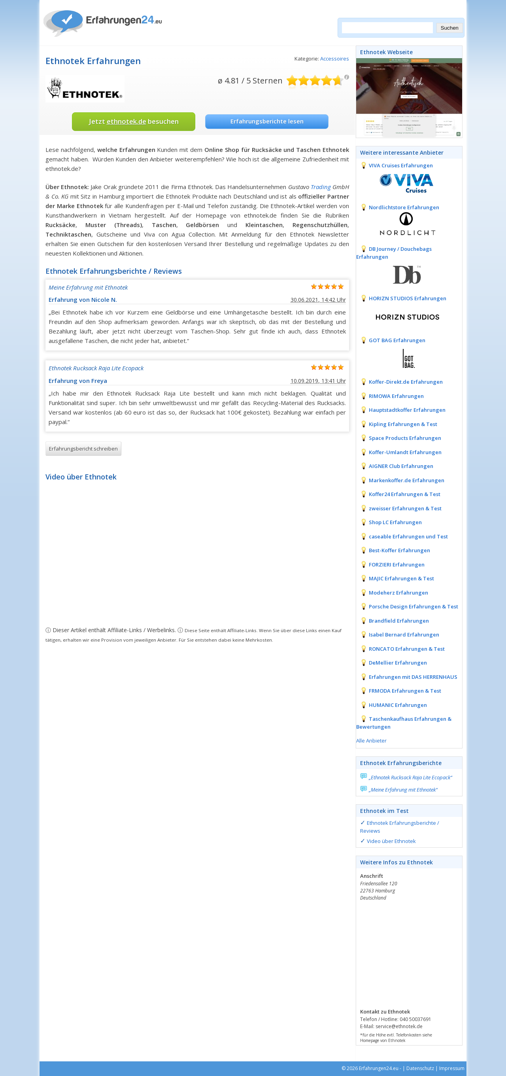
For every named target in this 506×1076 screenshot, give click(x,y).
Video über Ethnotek (391, 841)
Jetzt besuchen (134, 121)
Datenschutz (420, 1068)
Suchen (450, 28)
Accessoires (334, 58)
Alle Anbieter (371, 740)
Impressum (451, 1068)
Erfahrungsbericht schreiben (83, 448)
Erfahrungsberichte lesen (267, 121)
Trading (321, 187)
